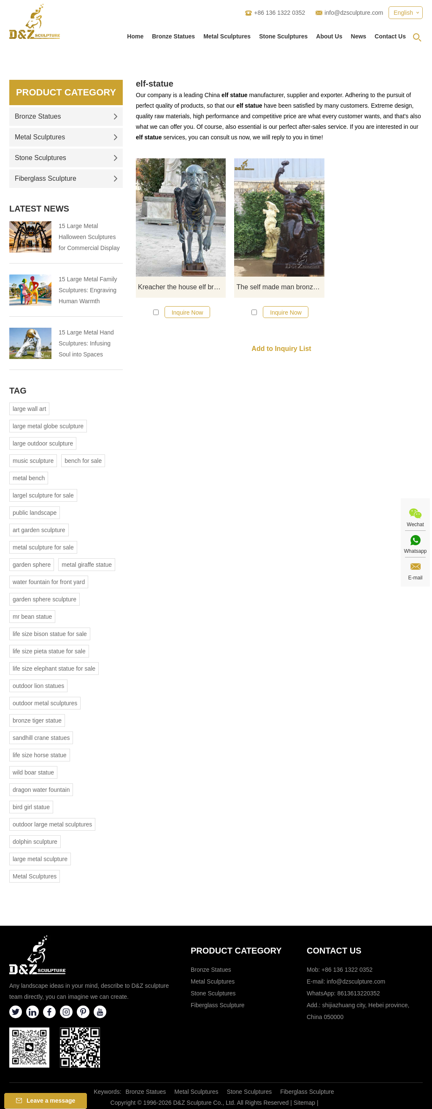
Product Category (66, 92)
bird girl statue (31, 807)
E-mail (415, 578)
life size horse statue (40, 755)
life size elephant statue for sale (54, 668)
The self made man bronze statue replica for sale (280, 287)
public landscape (35, 512)
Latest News (39, 208)
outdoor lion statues (38, 685)
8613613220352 (358, 993)
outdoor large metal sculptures (52, 824)
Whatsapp (415, 551)
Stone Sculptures (283, 36)
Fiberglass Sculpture (66, 178)
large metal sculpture (40, 859)
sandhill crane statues (41, 737)
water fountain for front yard (49, 582)
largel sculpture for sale (43, 495)
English (403, 12)
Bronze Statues (173, 36)
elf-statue (154, 83)
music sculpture (33, 460)
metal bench (29, 478)
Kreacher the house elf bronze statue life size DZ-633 (182, 287)
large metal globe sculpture (48, 426)
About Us (329, 36)
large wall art (29, 408)
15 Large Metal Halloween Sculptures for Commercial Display (89, 237)
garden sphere (32, 564)
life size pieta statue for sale (49, 651)
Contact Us (390, 36)
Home (135, 36)
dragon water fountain (41, 789)
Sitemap (304, 1102)
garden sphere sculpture (44, 599)
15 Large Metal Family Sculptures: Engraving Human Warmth (88, 290)
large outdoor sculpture (43, 443)
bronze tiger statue (37, 720)
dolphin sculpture (35, 841)
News (359, 36)
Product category (236, 950)
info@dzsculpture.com (353, 12)
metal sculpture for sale (43, 547)
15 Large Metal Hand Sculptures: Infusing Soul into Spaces (86, 343)
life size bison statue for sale (50, 634)
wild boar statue (33, 772)
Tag (18, 390)
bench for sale (83, 460)
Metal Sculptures (227, 36)
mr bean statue (32, 616)
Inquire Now (187, 312)
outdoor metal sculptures (45, 703)
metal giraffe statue (87, 564)
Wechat (415, 524)
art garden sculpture (39, 530)
